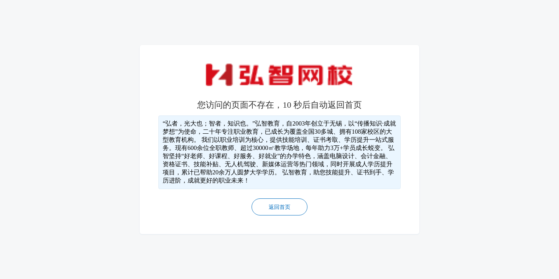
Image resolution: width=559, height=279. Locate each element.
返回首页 (279, 207)
